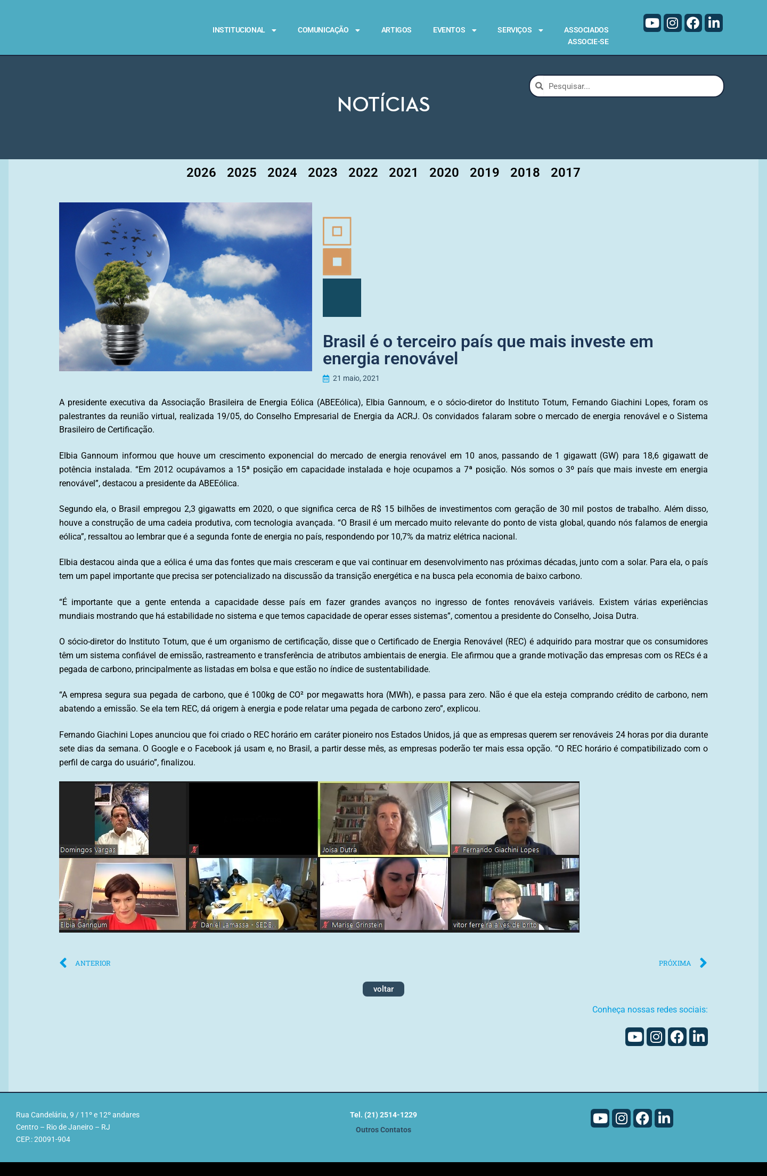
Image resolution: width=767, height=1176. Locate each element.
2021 (404, 186)
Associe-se (588, 41)
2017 (566, 186)
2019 (485, 186)
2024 (282, 186)
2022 (363, 186)
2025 (242, 186)
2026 (201, 186)
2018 (525, 186)
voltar (383, 1003)
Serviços (520, 30)
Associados (586, 30)
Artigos (396, 30)
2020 (444, 186)
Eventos (454, 30)
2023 (323, 186)
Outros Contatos (383, 1144)
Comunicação (329, 30)
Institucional (244, 30)
